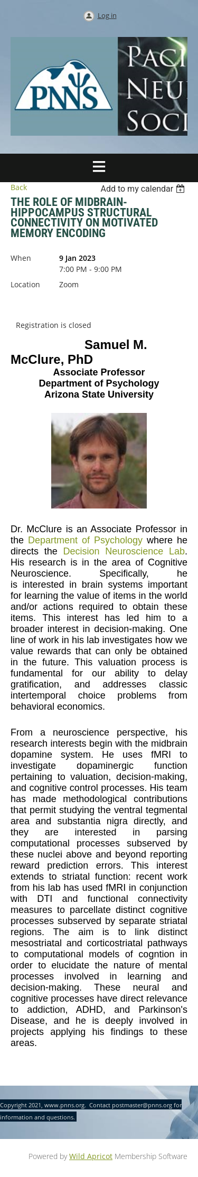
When (21, 258)
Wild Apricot (90, 1156)
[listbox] (143, 188)
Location (25, 284)
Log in (107, 15)
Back (19, 187)
